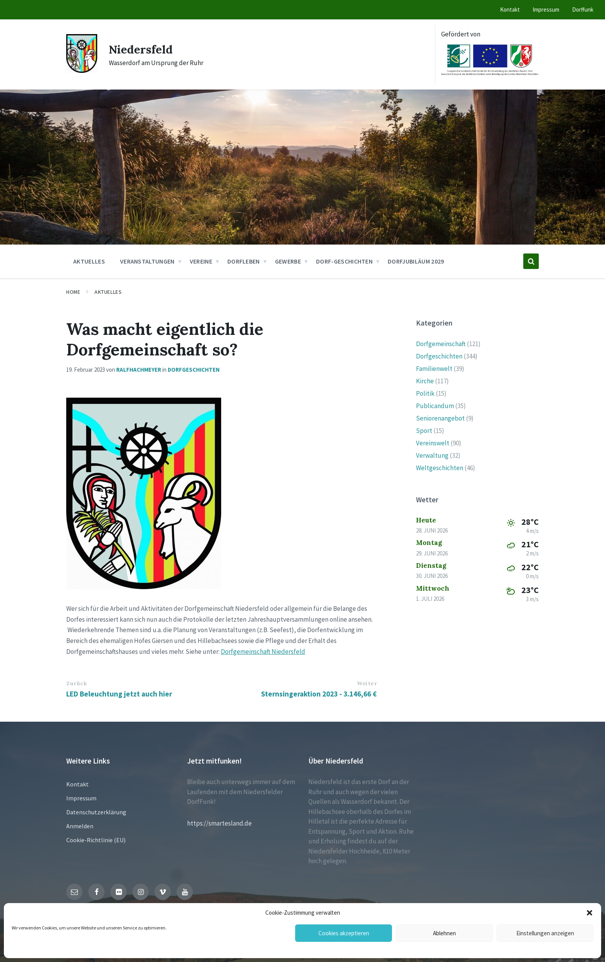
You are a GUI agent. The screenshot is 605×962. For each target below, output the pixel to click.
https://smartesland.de (219, 823)
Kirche (425, 381)
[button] (589, 913)
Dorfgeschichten (194, 369)
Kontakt (77, 784)
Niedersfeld (141, 49)
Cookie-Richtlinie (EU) (95, 840)
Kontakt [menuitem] (510, 9)
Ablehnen (444, 933)
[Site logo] (81, 70)
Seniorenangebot (440, 418)
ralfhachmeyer (138, 369)
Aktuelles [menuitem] (89, 261)
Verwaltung (432, 455)
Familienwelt (434, 368)
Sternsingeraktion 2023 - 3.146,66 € (319, 693)
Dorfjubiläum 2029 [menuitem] (416, 261)
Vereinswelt (432, 443)
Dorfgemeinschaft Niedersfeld (263, 651)
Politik (425, 393)
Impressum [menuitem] (546, 9)
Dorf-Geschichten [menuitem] (344, 261)
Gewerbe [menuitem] (288, 261)
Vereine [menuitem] (201, 261)
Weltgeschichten (439, 468)
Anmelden (79, 826)
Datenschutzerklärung (96, 812)
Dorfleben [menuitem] (243, 261)
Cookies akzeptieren (343, 933)
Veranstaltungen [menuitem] (147, 261)
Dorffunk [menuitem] (582, 9)
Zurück (76, 683)
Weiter (367, 683)
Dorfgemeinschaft (441, 344)
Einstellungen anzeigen (545, 933)
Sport (424, 430)
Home (73, 291)
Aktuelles (108, 291)
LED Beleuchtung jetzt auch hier (119, 693)
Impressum (81, 798)
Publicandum (435, 406)
